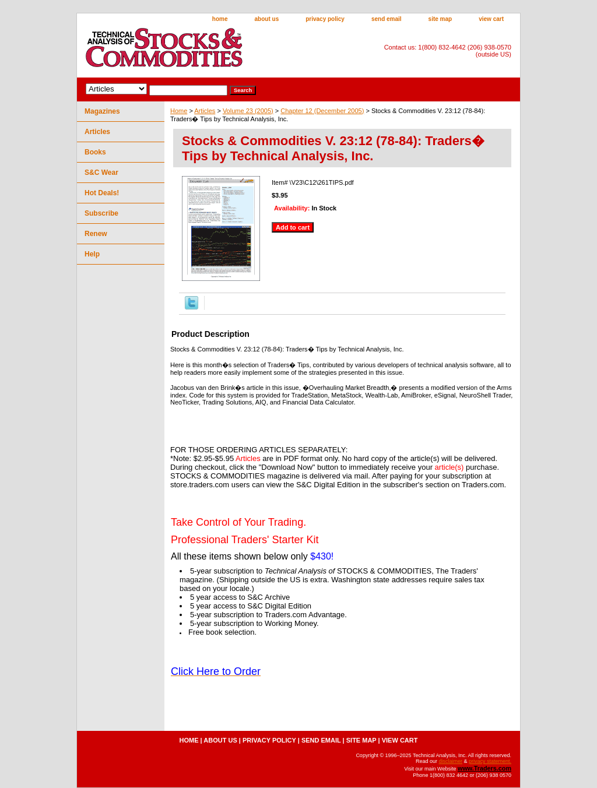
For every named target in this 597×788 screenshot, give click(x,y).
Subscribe (101, 213)
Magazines (102, 111)
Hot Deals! (102, 193)
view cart (491, 19)
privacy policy (325, 19)
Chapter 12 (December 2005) (322, 110)
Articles (204, 110)
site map (440, 19)
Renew (96, 234)
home (220, 19)
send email (386, 19)
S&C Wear (101, 172)
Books (95, 152)
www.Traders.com (484, 768)
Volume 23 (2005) (248, 110)
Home (178, 110)
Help (92, 254)
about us (267, 19)
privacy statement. (490, 761)
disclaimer (450, 761)
